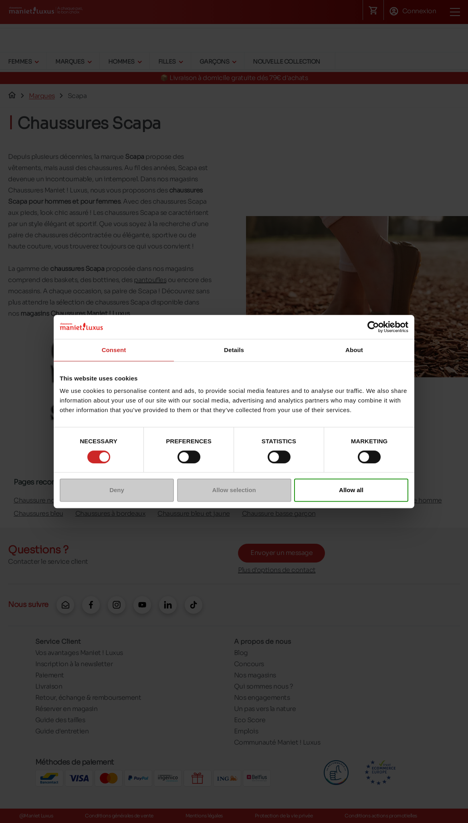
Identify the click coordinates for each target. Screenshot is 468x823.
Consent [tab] (114, 349)
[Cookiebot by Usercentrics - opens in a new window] (373, 327)
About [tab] (354, 349)
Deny (116, 490)
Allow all (351, 490)
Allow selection (234, 490)
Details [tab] (234, 349)
